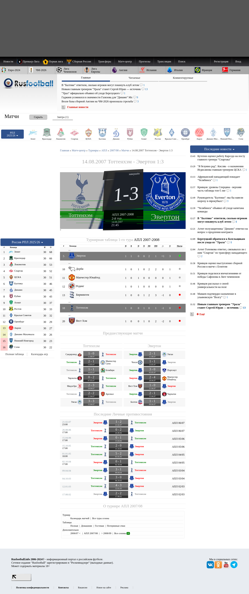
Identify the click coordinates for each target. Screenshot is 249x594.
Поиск (181, 61)
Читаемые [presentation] (134, 77)
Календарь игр (39, 354)
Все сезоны (122, 533)
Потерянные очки (116, 525)
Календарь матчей (79, 518)
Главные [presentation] (86, 77)
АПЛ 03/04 (178, 470)
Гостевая (99, 525)
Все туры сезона (100, 518)
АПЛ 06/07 (178, 423)
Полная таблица (14, 354)
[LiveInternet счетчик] (21, 580)
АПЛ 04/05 (178, 454)
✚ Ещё (200, 314)
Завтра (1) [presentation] (62, 117)
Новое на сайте (103, 587)
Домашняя (86, 525)
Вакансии (82, 587)
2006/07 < (75, 533)
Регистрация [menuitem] (221, 61)
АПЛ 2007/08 (131, 506)
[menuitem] (80, 61)
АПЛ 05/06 (178, 438)
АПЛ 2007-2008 (123, 214)
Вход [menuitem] (238, 61)
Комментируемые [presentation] (183, 77)
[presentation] (33, 116)
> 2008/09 (106, 533)
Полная (74, 525)
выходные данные (101, 562)
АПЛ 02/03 (178, 486)
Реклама (124, 587)
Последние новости (219, 149)
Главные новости (77, 107)
